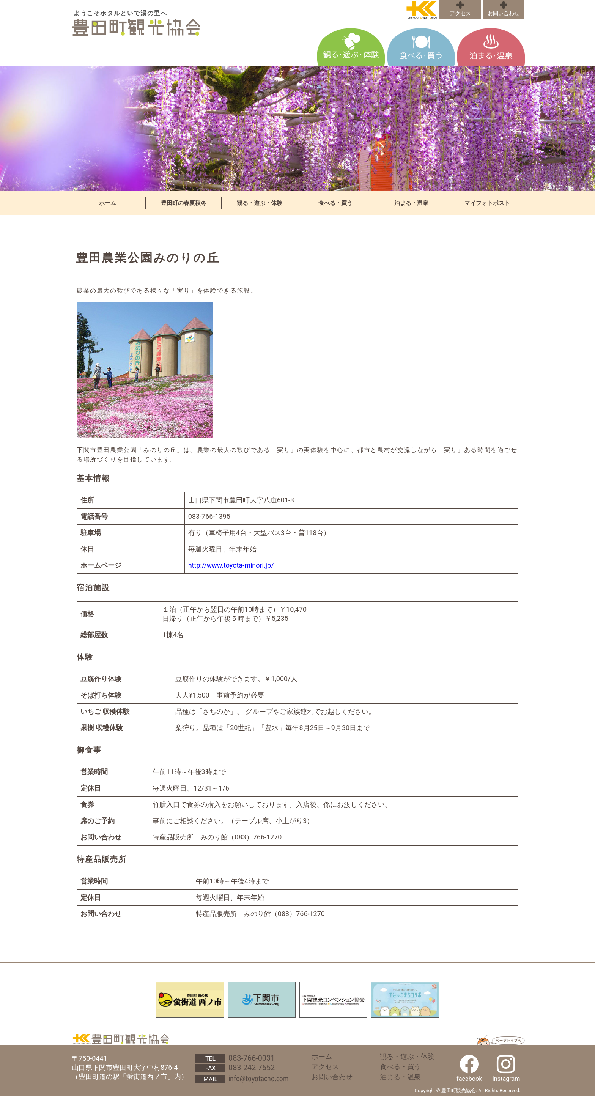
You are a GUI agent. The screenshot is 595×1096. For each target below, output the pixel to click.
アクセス (460, 13)
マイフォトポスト (487, 203)
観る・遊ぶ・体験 (259, 203)
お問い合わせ (503, 13)
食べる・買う (335, 203)
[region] (297, 128)
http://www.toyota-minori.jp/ (231, 565)
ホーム (107, 203)
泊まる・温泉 (411, 203)
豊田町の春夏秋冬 (183, 203)
